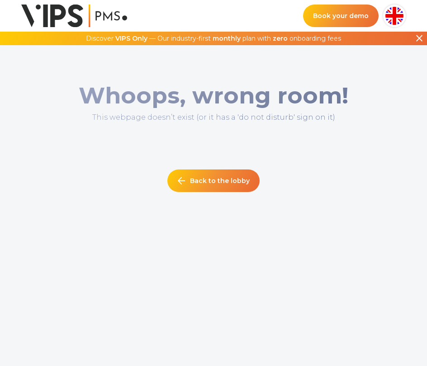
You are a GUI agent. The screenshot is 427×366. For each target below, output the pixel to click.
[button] (394, 16)
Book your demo (341, 16)
